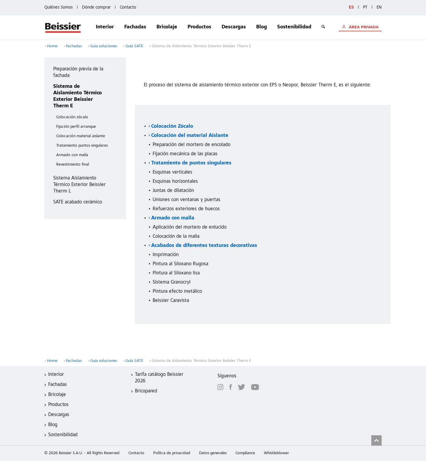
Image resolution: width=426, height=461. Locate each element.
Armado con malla (72, 155)
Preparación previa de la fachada (78, 72)
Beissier (63, 27)
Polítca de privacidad (171, 453)
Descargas (234, 27)
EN (379, 7)
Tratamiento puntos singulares (82, 146)
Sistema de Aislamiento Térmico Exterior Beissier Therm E (77, 96)
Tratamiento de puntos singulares (191, 163)
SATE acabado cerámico (77, 202)
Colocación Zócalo (172, 126)
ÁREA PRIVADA (363, 27)
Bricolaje (166, 27)
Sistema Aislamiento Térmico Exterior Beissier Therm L (79, 185)
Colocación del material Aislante (189, 135)
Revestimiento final (72, 165)
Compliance (245, 453)
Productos (199, 27)
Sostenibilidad (294, 27)
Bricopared (146, 391)
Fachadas (135, 27)
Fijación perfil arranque (76, 127)
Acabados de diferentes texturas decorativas (204, 245)
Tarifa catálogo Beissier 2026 (159, 378)
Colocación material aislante (80, 136)
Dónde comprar (96, 7)
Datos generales (213, 453)
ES (351, 7)
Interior (105, 27)
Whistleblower (276, 453)
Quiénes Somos (58, 7)
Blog (261, 27)
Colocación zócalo (72, 117)
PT (365, 7)
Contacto (128, 7)
